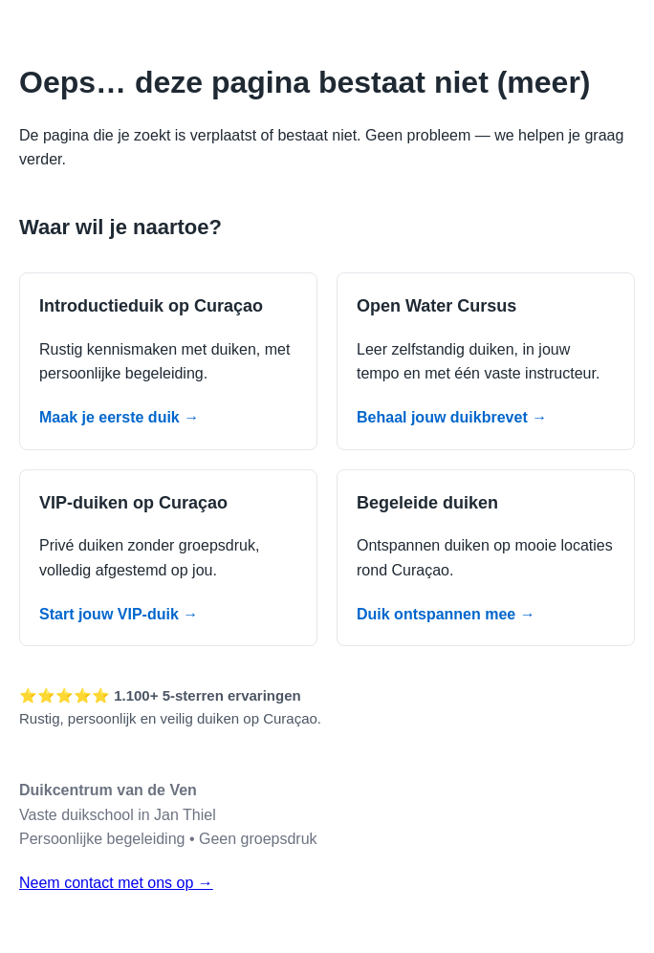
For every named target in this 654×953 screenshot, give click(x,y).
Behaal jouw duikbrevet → (452, 417)
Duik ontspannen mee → (446, 614)
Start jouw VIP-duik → (118, 614)
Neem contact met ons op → (116, 883)
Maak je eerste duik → (119, 417)
